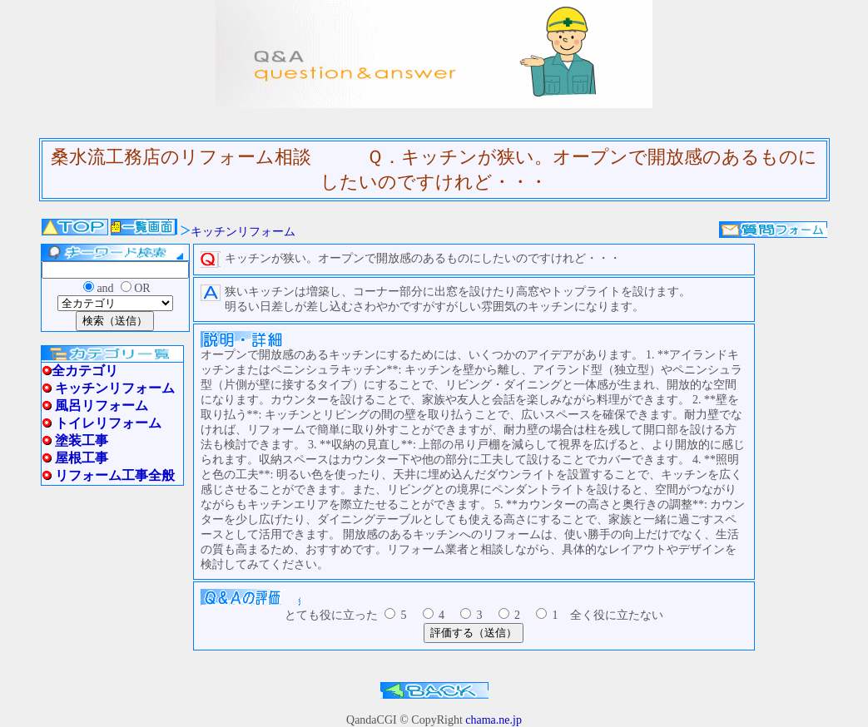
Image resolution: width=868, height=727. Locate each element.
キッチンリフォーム (243, 231)
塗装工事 (81, 440)
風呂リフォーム (101, 405)
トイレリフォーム (108, 423)
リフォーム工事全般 (115, 475)
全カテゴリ (85, 371)
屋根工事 (81, 458)
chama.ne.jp (493, 720)
